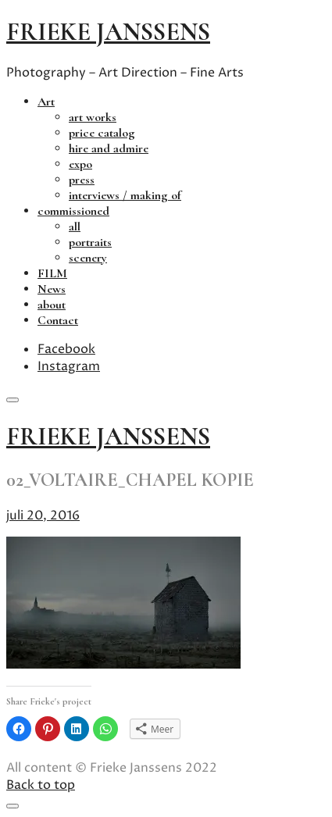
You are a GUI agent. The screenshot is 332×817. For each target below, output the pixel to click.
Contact (57, 320)
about (51, 304)
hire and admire (108, 148)
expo (80, 164)
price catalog (102, 133)
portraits (90, 242)
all (74, 226)
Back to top (40, 785)
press (82, 179)
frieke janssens (108, 31)
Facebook (66, 349)
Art (46, 101)
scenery (88, 258)
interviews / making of (125, 195)
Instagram (68, 366)
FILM (52, 273)
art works (92, 117)
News (51, 289)
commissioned (73, 211)
